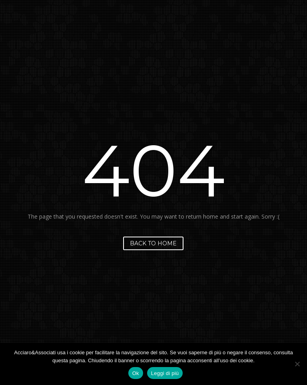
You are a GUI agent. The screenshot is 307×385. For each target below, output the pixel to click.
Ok (135, 373)
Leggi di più (165, 373)
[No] (297, 364)
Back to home (153, 243)
